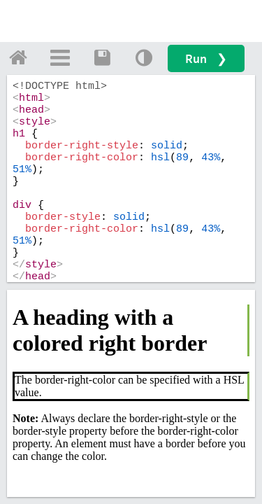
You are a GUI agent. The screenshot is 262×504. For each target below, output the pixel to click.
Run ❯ (206, 58)
